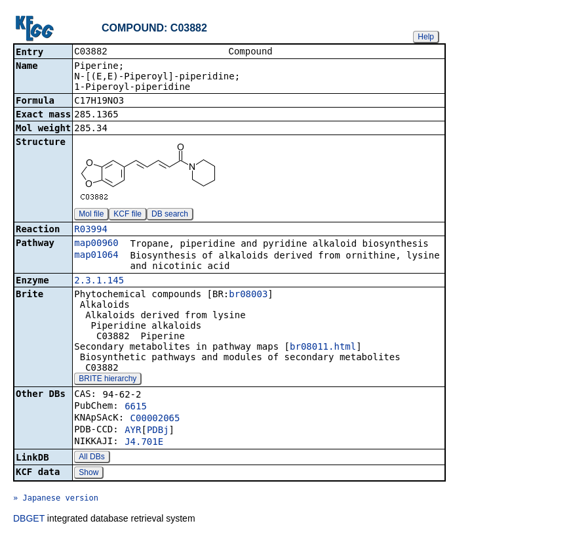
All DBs (91, 458)
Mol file (91, 215)
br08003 (248, 295)
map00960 (96, 244)
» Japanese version (55, 499)
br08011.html (323, 347)
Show (88, 473)
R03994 (91, 230)
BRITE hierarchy (107, 379)
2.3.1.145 (99, 281)
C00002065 (155, 419)
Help (426, 36)
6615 (136, 407)
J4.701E (144, 443)
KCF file (127, 215)
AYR (133, 431)
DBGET (29, 519)
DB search (169, 215)
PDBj (158, 431)
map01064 (96, 256)
